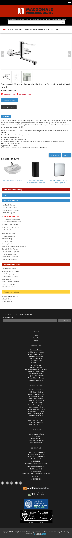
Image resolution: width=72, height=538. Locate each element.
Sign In (64, 19)
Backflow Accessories (36, 398)
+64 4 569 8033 (37, 479)
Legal (45, 532)
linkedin (11, 483)
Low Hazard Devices (36, 396)
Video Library (26, 19)
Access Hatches (7, 301)
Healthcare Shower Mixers (12, 222)
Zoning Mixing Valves (36, 407)
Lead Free (39, 19)
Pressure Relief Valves (36, 416)
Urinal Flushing (7, 241)
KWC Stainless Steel (8, 233)
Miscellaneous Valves (9, 287)
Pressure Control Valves (10, 277)
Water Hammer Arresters (10, 282)
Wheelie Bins (6, 299)
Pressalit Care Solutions (10, 257)
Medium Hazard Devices (36, 394)
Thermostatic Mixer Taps (12, 219)
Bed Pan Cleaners (10, 230)
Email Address (8, 317)
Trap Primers (6, 279)
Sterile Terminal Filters (11, 227)
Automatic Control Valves (10, 271)
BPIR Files (33, 19)
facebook (2, 483)
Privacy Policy (30, 532)
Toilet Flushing (7, 239)
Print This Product (9, 94)
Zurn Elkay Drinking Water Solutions (14, 246)
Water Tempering (8, 274)
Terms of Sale (39, 532)
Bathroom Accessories (9, 259)
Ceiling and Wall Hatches (36, 440)
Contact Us (58, 19)
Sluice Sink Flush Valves (10, 249)
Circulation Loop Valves (36, 405)
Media (36, 340)
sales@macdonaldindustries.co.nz (36, 463)
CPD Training (46, 19)
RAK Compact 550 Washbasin (12, 180)
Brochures (18, 19)
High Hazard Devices (36, 392)
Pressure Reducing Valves (35, 413)
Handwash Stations (8, 205)
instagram (7, 483)
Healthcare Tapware (9, 213)
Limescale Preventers (9, 284)
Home (4, 30)
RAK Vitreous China (8, 236)
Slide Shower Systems (11, 224)
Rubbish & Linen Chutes (10, 296)
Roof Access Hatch (36, 443)
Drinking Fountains (8, 244)
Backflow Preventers (9, 269)
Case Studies (11, 19)
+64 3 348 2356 (37, 471)
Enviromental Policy (54, 532)
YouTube (16, 483)
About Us (36, 338)
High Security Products (9, 254)
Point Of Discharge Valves (35, 409)
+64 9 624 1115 (37, 461)
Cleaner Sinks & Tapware (10, 251)
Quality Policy (65, 532)
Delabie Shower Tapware (10, 210)
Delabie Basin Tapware (9, 207)
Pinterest (20, 483)
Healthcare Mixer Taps (11, 216)
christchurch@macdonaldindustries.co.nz (36, 473)
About (52, 19)
